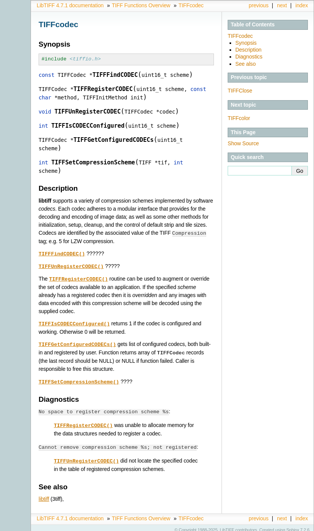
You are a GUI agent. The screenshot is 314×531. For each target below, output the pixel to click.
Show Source (243, 143)
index (301, 5)
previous (259, 5)
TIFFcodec (191, 5)
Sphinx (292, 525)
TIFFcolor (239, 118)
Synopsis (246, 43)
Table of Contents (253, 24)
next (282, 5)
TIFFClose (240, 91)
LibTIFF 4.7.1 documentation (70, 5)
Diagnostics (248, 57)
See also (245, 64)
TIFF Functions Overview (141, 5)
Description (248, 50)
